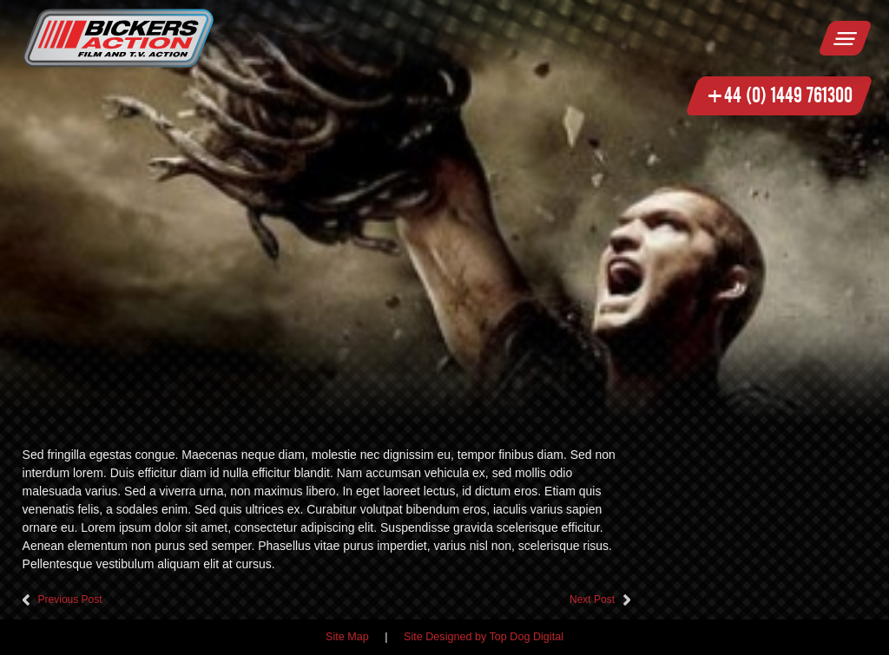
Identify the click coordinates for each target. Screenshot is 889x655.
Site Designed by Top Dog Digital (483, 637)
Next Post (592, 599)
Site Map (347, 637)
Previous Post (70, 599)
